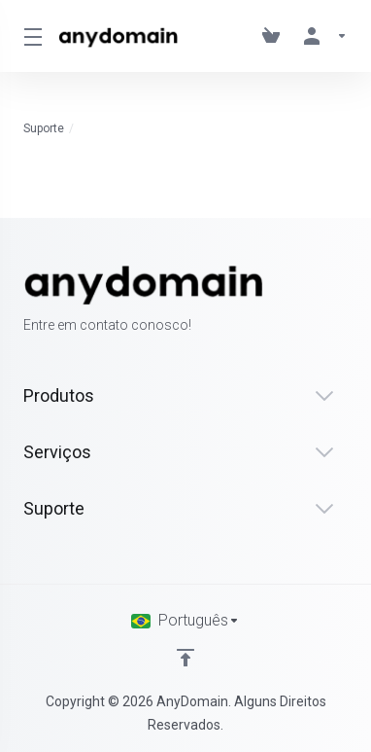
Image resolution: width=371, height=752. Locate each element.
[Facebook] (285, 300)
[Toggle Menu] (29, 36)
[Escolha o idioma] (185, 620)
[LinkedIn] (347, 300)
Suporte (43, 128)
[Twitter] (316, 300)
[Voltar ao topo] (185, 657)
